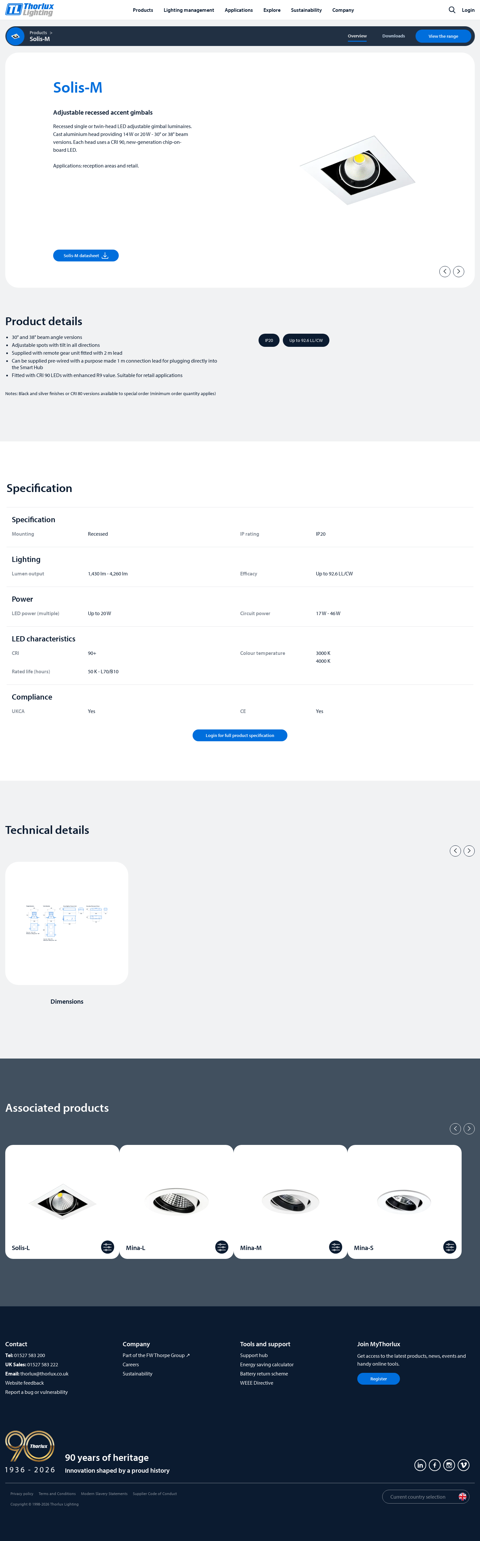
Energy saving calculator (267, 1364)
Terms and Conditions (57, 1493)
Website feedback (24, 1382)
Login (468, 10)
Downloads (393, 36)
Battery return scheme (264, 1373)
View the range (443, 36)
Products (38, 32)
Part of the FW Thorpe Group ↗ (156, 1355)
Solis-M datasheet (86, 255)
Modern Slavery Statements (104, 1493)
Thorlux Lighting (64, 1504)
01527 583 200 (29, 1355)
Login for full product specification (240, 735)
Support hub (254, 1355)
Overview (357, 36)
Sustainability (138, 1373)
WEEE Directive (256, 1382)
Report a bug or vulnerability (36, 1392)
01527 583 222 (42, 1364)
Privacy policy (21, 1493)
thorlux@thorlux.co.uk (44, 1373)
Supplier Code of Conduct (155, 1493)
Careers (131, 1364)
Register (378, 1379)
